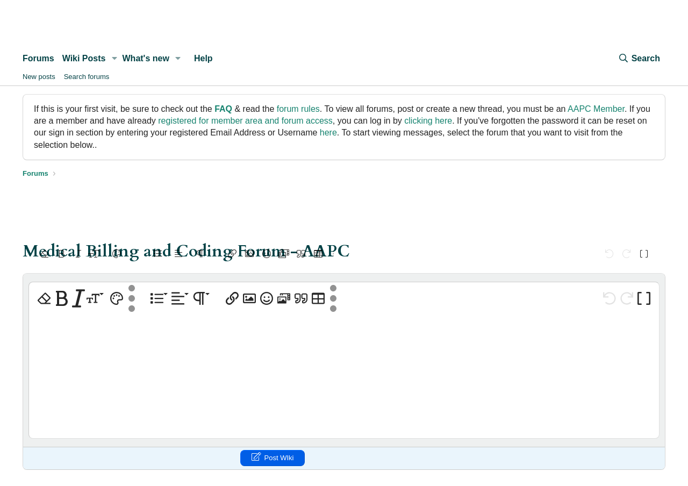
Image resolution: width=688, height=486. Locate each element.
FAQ (223, 108)
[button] (114, 58)
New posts (39, 77)
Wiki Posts (84, 58)
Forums (38, 58)
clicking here (428, 120)
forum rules (298, 108)
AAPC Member (596, 108)
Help (203, 58)
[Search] (639, 58)
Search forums (87, 77)
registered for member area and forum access (245, 120)
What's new (146, 58)
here (328, 132)
